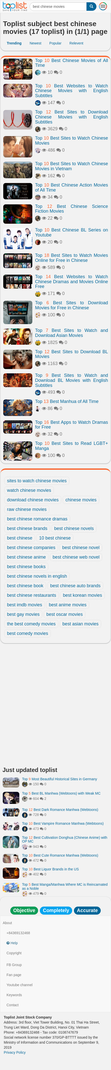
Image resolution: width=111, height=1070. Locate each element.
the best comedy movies (31, 623)
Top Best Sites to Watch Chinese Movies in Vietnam (71, 166)
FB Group (14, 965)
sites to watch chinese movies (37, 480)
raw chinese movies (27, 509)
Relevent (76, 43)
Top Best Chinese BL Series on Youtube (71, 232)
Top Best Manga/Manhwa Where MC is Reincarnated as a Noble (65, 886)
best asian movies (80, 623)
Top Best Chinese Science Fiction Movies (71, 209)
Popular (55, 43)
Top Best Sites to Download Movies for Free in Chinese (71, 305)
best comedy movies (27, 633)
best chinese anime (26, 557)
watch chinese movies (29, 490)
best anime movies (67, 604)
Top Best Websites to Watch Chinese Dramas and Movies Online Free (71, 281)
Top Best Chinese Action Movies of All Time (71, 188)
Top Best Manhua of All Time (66, 401)
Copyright (14, 953)
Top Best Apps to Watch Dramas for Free (71, 425)
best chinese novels (74, 528)
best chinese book (25, 585)
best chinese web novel (76, 557)
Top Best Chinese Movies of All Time (71, 63)
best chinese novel (80, 547)
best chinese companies (31, 547)
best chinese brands (27, 528)
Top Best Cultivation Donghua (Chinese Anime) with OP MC (64, 839)
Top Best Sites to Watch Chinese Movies (71, 141)
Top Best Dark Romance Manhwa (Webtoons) (60, 810)
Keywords (14, 995)
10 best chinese (55, 538)
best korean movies (82, 595)
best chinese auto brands (75, 585)
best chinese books (26, 566)
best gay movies (23, 614)
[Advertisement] (55, 706)
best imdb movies (24, 604)
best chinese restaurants (31, 595)
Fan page (14, 975)
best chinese (19, 538)
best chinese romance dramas (37, 518)
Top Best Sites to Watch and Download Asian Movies (71, 333)
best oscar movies (64, 614)
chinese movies (80, 499)
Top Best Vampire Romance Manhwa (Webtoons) (63, 823)
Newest (35, 43)
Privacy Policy (15, 1052)
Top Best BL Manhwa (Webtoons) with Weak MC (61, 793)
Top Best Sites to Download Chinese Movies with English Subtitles (71, 117)
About (7, 923)
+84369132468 (18, 933)
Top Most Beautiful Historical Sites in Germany (59, 779)
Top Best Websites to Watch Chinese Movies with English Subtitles (71, 90)
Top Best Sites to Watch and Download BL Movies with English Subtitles (71, 380)
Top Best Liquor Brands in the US (50, 869)
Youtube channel (20, 985)
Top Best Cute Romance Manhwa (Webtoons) (60, 855)
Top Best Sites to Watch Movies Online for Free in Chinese (71, 258)
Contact (13, 1005)
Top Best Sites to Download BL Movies (71, 354)
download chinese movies (33, 499)
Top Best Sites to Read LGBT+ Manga (71, 446)
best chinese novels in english (37, 576)
